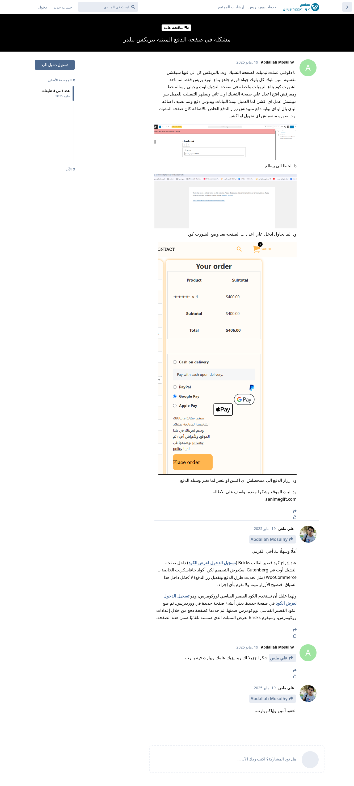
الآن (70, 169)
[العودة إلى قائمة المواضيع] (347, 7)
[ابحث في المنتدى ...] (108, 7)
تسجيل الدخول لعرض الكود (212, 563)
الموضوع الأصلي (61, 80)
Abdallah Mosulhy (269, 539)
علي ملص (279, 658)
